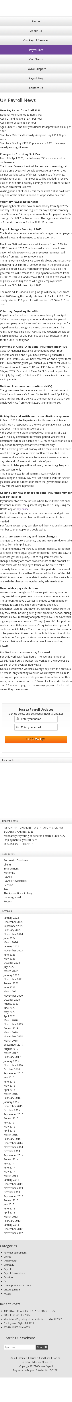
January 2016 (11, 1102)
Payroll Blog (36, 78)
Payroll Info (36, 50)
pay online (23, 509)
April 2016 (9, 1090)
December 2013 (13, 1184)
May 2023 (9, 958)
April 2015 (9, 1130)
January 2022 (11, 975)
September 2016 (13, 1073)
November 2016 (13, 1065)
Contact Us (36, 88)
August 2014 (11, 1159)
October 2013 (12, 1192)
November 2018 (13, 1036)
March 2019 (11, 1032)
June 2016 (9, 1081)
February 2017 (12, 1057)
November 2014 (13, 1147)
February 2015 (12, 1139)
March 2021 (11, 991)
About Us (36, 31)
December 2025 (13, 922)
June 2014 (9, 1167)
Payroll (8, 876)
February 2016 (12, 1098)
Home (36, 21)
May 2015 (9, 1126)
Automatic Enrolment (16, 860)
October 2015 (12, 1110)
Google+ (57, 1358)
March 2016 (11, 1094)
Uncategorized (12, 897)
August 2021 (11, 983)
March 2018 (11, 1040)
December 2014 (13, 1143)
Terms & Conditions (40, 1358)
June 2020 (9, 1008)
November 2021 (13, 979)
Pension (8, 885)
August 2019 (11, 1028)
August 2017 (11, 1049)
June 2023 (9, 954)
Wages (8, 901)
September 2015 (13, 1114)
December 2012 (13, 1229)
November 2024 (13, 934)
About (14, 1358)
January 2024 (11, 946)
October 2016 (12, 1069)
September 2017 (13, 1044)
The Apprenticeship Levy (18, 893)
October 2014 (12, 1151)
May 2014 (9, 1171)
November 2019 (13, 1024)
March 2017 (11, 1053)
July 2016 (9, 1077)
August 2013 (11, 1200)
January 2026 (11, 917)
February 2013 (12, 1220)
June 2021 (9, 987)
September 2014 (13, 1155)
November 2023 (13, 950)
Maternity (9, 872)
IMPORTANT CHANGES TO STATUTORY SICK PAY (33, 827)
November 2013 (13, 1188)
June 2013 (9, 1208)
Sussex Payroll (36, 8)
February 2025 (12, 930)
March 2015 (11, 1134)
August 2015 (11, 1118)
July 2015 (9, 1122)
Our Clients (36, 59)
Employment (11, 868)
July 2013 (9, 1204)
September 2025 (13, 926)
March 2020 (11, 1020)
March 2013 (11, 1216)
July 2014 (9, 1163)
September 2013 (13, 1196)
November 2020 (13, 995)
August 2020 (11, 1003)
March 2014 (11, 1175)
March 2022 (11, 971)
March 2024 (11, 942)
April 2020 (9, 1016)
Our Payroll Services (36, 40)
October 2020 (12, 999)
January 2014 (11, 1179)
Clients (7, 864)
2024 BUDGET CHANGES (18, 844)
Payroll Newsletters (15, 880)
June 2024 (9, 938)
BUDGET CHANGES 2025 (18, 831)
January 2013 (11, 1224)
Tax (6, 889)
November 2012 (13, 1233)
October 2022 (12, 962)
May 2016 (9, 1085)
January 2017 (11, 1061)
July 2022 (9, 967)
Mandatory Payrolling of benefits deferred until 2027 (34, 836)
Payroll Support (36, 69)
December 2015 (13, 1106)
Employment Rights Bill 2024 (20, 840)
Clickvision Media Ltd (41, 1362)
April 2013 (9, 1212)
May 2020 (9, 1012)
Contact (23, 1358)
